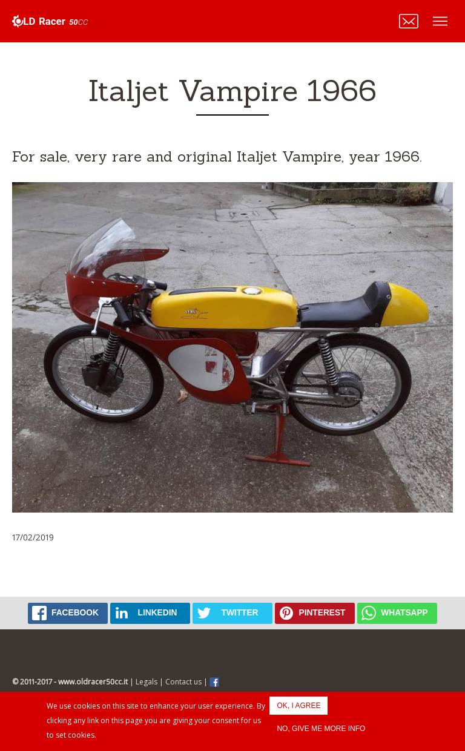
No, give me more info (321, 728)
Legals (146, 682)
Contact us (183, 682)
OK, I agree (298, 705)
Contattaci (408, 21)
